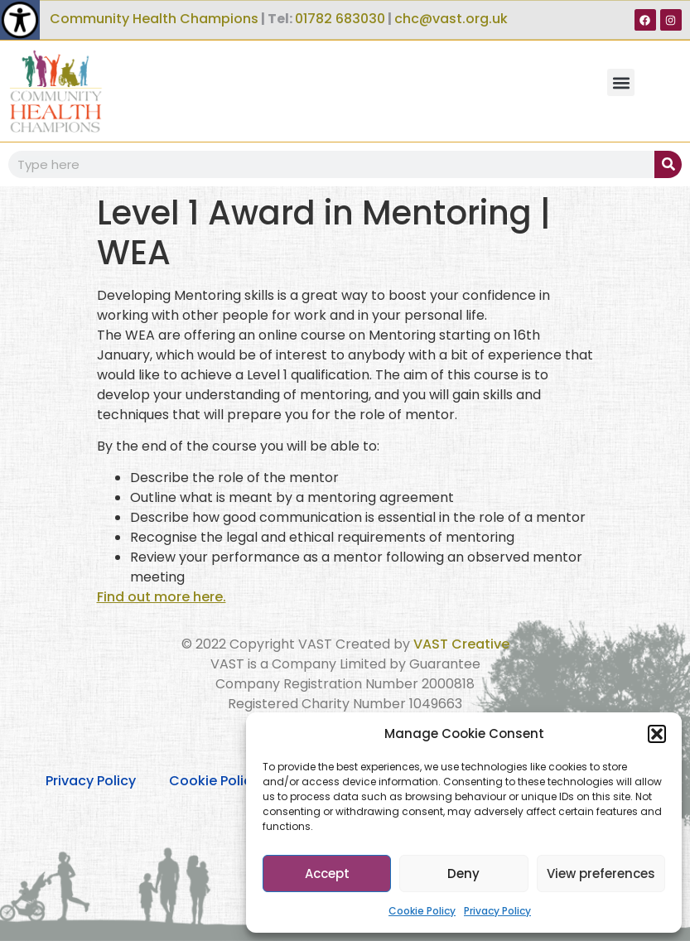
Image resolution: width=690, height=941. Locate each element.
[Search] (668, 164)
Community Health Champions (154, 18)
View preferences (601, 873)
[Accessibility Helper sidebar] (20, 20)
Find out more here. (161, 596)
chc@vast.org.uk (451, 18)
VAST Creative (461, 644)
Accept (327, 873)
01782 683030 (340, 18)
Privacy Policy (497, 911)
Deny (463, 873)
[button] (657, 734)
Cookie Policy (422, 911)
